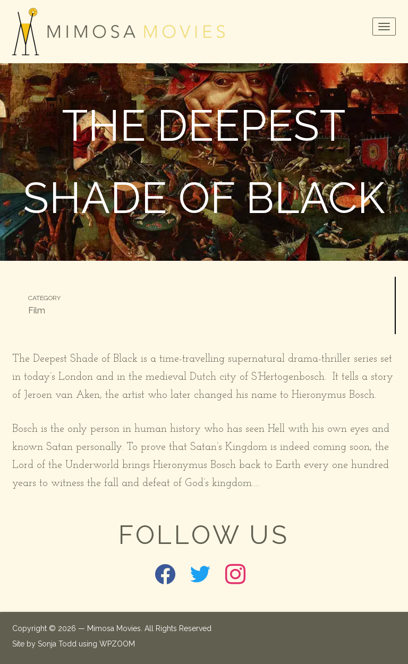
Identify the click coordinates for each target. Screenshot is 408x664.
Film (36, 310)
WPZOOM (117, 644)
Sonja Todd (57, 644)
